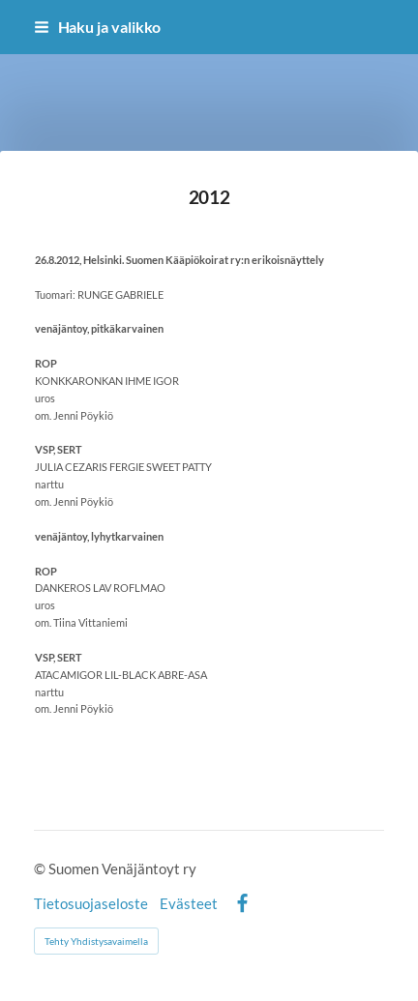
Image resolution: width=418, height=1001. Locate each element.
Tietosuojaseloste (91, 904)
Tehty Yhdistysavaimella (96, 941)
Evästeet (189, 904)
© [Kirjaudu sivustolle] (41, 868)
